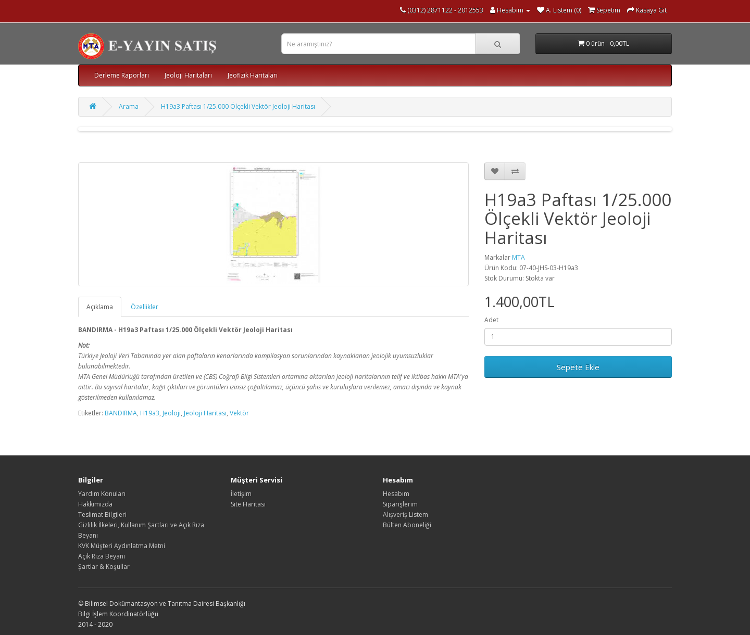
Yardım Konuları (102, 493)
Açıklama (99, 306)
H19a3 (149, 413)
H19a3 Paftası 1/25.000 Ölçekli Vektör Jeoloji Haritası (238, 106)
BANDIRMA (121, 413)
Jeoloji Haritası (205, 413)
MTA (518, 257)
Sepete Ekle (578, 367)
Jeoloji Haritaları (188, 75)
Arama (129, 106)
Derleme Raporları (121, 75)
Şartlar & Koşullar (104, 566)
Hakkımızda (95, 504)
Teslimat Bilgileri (102, 514)
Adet (491, 319)
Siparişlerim (400, 504)
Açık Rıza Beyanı (101, 556)
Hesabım (396, 493)
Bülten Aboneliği (407, 524)
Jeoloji (171, 413)
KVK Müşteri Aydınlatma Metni (121, 545)
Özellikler (144, 306)
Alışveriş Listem (405, 514)
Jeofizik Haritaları (253, 75)
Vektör (239, 413)
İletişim (241, 493)
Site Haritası (248, 504)
